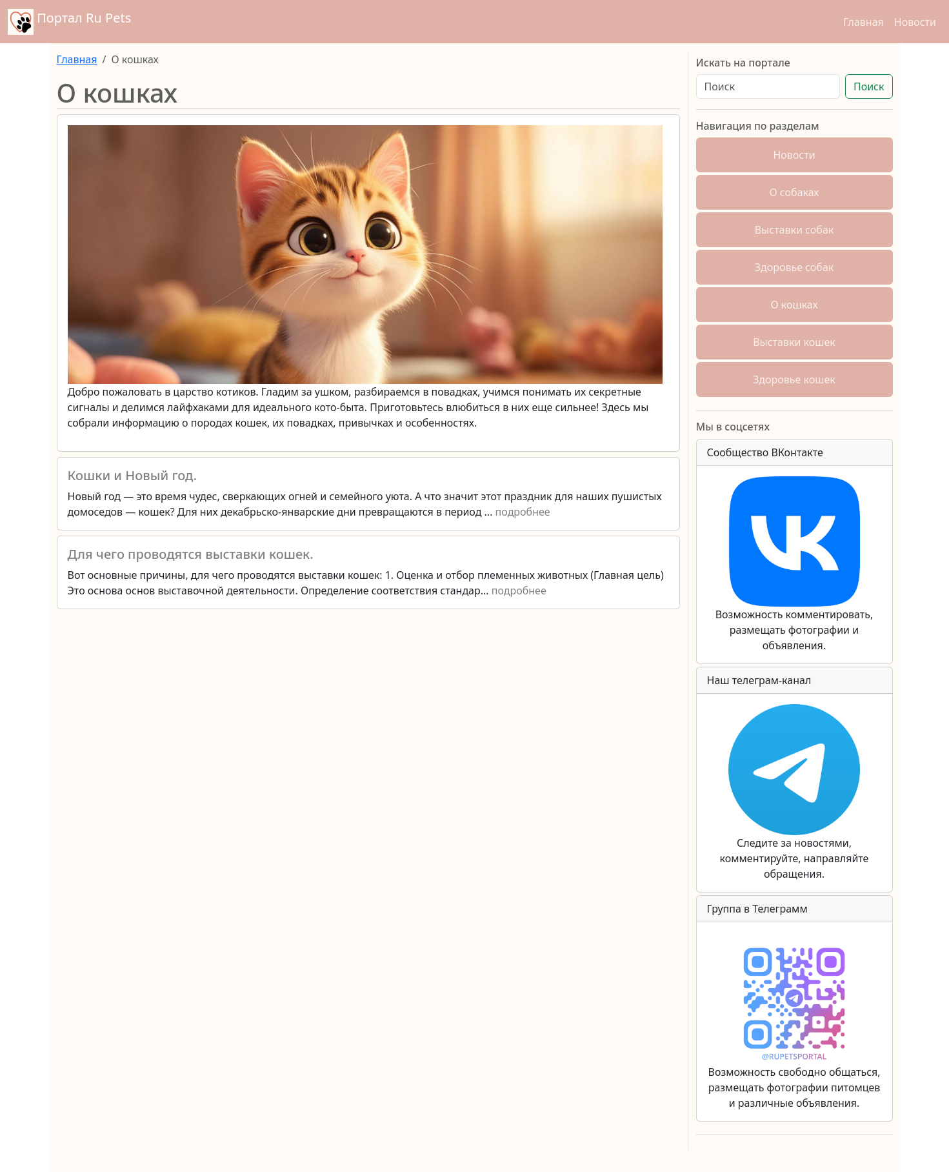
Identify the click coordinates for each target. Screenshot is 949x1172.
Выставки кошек (794, 342)
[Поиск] (768, 86)
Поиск (869, 86)
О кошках (793, 305)
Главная (863, 22)
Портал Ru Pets (69, 22)
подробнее (522, 512)
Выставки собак (794, 230)
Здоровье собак (794, 267)
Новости (915, 22)
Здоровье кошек (794, 379)
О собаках (794, 192)
